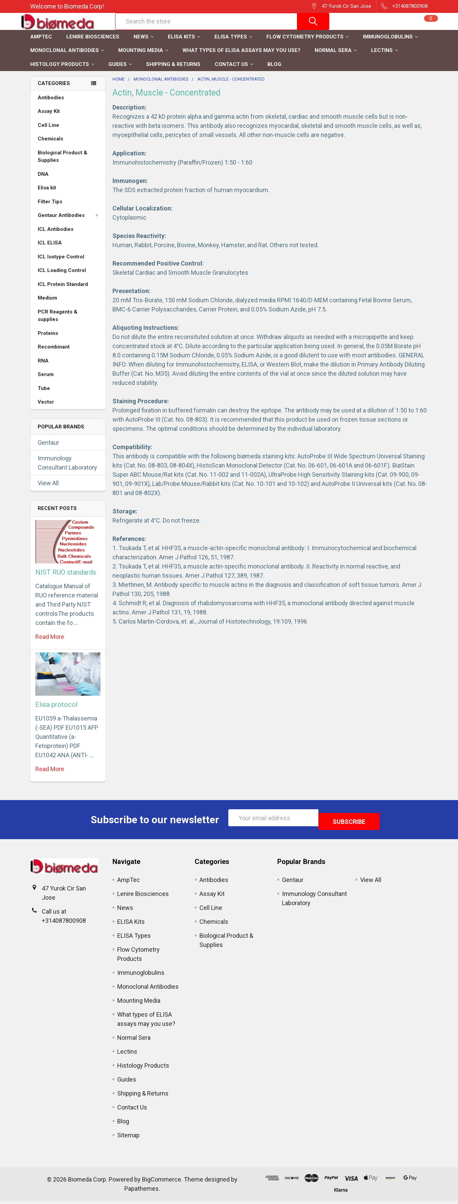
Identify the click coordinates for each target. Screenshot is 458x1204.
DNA (43, 181)
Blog (274, 71)
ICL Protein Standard (63, 291)
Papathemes (141, 1191)
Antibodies (51, 105)
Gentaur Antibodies (69, 222)
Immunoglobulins (390, 44)
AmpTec (41, 44)
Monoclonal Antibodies (67, 57)
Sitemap (128, 1138)
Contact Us (234, 71)
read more (49, 643)
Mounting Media (143, 57)
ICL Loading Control (62, 277)
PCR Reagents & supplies (57, 323)
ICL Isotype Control (61, 264)
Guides (120, 71)
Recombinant (54, 354)
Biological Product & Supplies (62, 164)
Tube (44, 395)
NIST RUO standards (65, 579)
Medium (47, 305)
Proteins (48, 340)
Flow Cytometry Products (307, 44)
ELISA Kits (184, 44)
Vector (46, 409)
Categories (54, 90)
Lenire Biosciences (92, 44)
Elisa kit (47, 195)
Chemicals (50, 146)
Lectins (384, 57)
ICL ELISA (50, 250)
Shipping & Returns (173, 71)
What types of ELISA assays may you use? (241, 57)
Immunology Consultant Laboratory (67, 470)
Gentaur (48, 449)
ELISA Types (233, 44)
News (144, 44)
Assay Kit (49, 118)
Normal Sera (336, 57)
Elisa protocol (56, 712)
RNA (43, 368)
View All (48, 490)
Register (358, 29)
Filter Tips (50, 209)
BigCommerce (161, 1182)
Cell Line (48, 132)
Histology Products (62, 71)
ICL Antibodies (55, 236)
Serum (46, 381)
